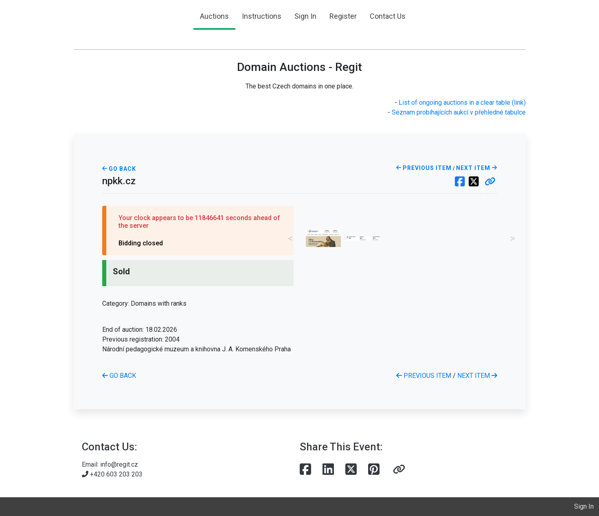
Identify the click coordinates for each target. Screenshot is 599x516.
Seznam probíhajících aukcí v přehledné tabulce (459, 112)
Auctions (214, 16)
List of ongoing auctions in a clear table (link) (462, 102)
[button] (490, 182)
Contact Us (388, 16)
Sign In (305, 16)
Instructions (261, 16)
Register (343, 16)
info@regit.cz (119, 464)
